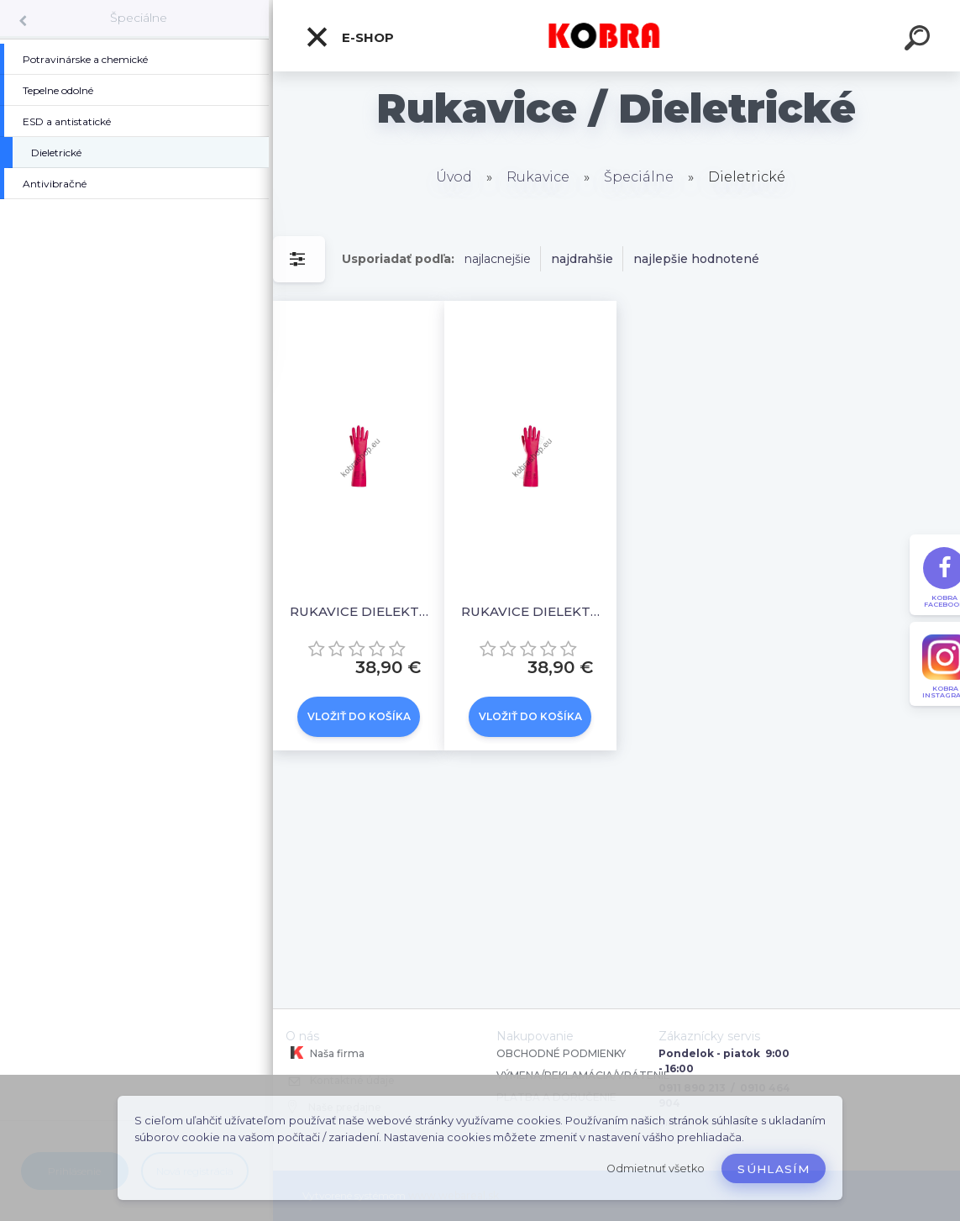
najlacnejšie (497, 258)
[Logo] (617, 35)
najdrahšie (582, 258)
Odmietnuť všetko (655, 1168)
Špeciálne (138, 17)
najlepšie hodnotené (696, 258)
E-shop (349, 37)
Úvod (454, 177)
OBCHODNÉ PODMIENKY (561, 1053)
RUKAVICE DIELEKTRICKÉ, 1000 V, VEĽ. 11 (362, 611)
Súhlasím (773, 1169)
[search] (920, 40)
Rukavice (537, 177)
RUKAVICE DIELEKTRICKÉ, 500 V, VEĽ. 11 (533, 611)
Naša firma (325, 1053)
